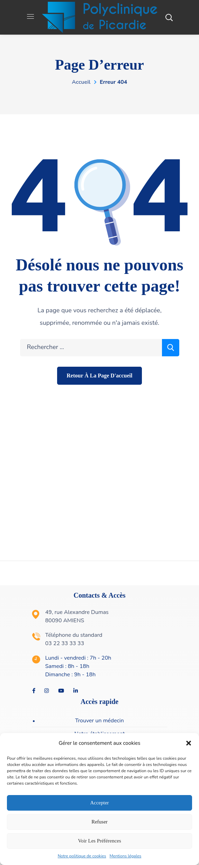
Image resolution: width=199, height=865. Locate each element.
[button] (188, 743)
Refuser (99, 821)
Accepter (99, 802)
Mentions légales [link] (126, 856)
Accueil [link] (81, 82)
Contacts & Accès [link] (100, 595)
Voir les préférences (99, 841)
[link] (100, 17)
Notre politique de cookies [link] (82, 856)
